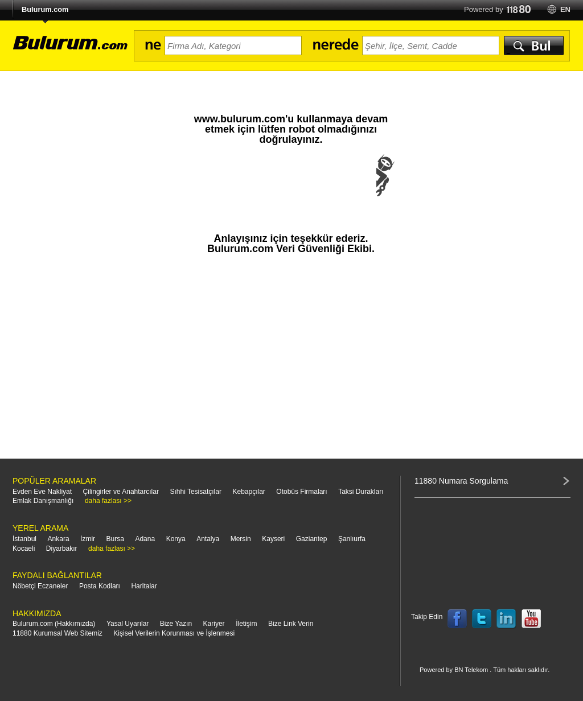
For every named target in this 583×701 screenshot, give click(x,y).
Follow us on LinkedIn (506, 619)
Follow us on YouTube (531, 619)
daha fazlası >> (108, 501)
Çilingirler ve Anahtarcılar (121, 492)
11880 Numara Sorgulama (461, 480)
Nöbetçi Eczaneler (40, 586)
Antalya (207, 539)
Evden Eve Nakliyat (42, 492)
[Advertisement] (291, 362)
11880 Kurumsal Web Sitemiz (57, 633)
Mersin (241, 539)
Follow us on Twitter (481, 619)
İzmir (87, 539)
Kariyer (214, 624)
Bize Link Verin (290, 624)
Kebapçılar (248, 492)
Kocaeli (24, 548)
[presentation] (290, 186)
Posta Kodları (99, 586)
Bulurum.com (45, 9)
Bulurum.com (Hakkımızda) (54, 624)
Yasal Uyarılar (127, 624)
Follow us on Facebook (457, 619)
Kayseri (273, 539)
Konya (176, 539)
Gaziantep (311, 539)
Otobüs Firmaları (301, 492)
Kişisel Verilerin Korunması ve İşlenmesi (174, 633)
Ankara (58, 539)
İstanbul (24, 539)
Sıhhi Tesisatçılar (195, 492)
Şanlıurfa (352, 539)
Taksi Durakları (360, 492)
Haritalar (144, 586)
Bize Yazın (176, 624)
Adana (145, 539)
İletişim (246, 624)
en (565, 9)
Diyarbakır (61, 548)
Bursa (115, 539)
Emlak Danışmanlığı (43, 501)
